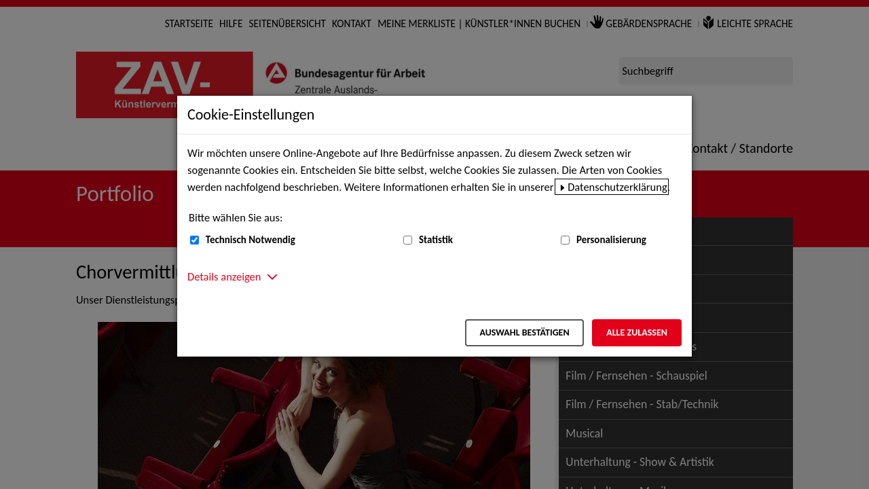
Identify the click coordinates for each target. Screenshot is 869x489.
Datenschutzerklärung (617, 187)
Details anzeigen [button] (224, 276)
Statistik (436, 240)
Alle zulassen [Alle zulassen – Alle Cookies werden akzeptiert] (636, 332)
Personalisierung (611, 240)
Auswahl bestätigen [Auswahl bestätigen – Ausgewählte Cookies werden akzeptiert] (524, 332)
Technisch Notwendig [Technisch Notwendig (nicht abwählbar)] (250, 240)
